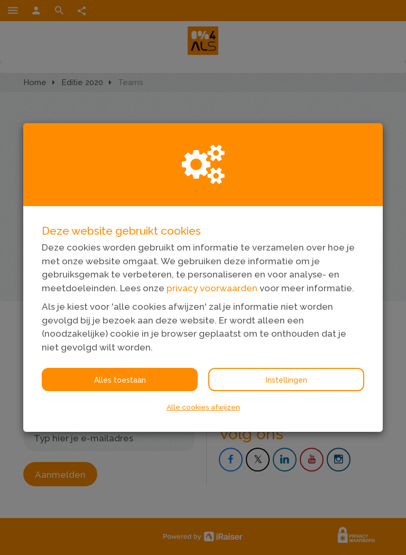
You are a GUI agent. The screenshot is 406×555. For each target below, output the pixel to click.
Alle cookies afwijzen (203, 407)
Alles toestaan (120, 380)
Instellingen (286, 380)
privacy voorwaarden (212, 288)
